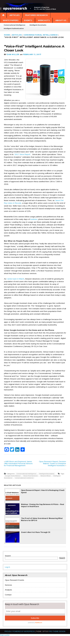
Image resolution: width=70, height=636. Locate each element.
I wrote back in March (15, 279)
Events (28, 20)
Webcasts (44, 20)
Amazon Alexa (45, 476)
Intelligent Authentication (14, 28)
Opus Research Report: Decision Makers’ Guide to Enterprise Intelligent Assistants (52, 463)
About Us (60, 20)
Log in (7, 567)
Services (8, 585)
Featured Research (36, 15)
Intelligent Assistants (38, 25)
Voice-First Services (30, 476)
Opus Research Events (14, 580)
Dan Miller (13, 54)
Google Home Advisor (12, 476)
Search (8, 556)
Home (7, 35)
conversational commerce (24, 478)
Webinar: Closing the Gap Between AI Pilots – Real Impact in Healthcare (34, 509)
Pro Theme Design (57, 631)
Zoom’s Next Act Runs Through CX (27, 537)
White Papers (10, 20)
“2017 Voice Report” (22, 154)
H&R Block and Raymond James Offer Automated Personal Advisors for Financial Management (18, 463)
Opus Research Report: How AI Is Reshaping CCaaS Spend (34, 495)
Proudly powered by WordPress (20, 631)
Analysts (8, 590)
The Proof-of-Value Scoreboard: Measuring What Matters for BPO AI (34, 523)
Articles (14, 15)
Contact (8, 595)
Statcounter (5, 635)
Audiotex (33, 219)
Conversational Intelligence (14, 25)
